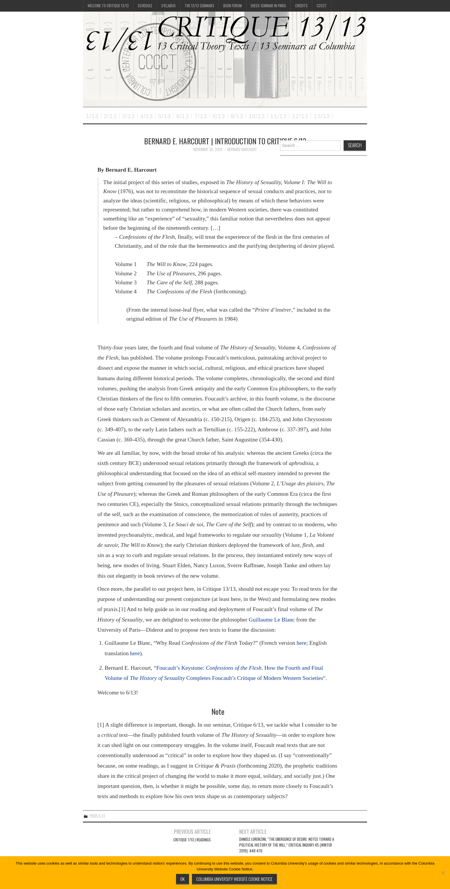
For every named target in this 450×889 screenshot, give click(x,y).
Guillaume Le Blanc (272, 620)
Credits (301, 5)
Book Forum (232, 5)
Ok (182, 878)
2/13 (110, 116)
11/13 (278, 116)
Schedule (145, 5)
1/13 (92, 116)
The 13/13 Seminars (199, 5)
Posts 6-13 (97, 816)
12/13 (300, 116)
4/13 (146, 116)
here (301, 643)
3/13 (128, 116)
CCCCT (322, 5)
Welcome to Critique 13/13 (108, 5)
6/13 (182, 116)
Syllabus (168, 5)
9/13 (237, 116)
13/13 (322, 116)
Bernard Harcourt (242, 149)
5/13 (164, 116)
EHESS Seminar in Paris (268, 5)
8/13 (218, 116)
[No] (443, 873)
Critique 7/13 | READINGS (192, 840)
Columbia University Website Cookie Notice (234, 878)
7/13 (200, 116)
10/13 (256, 116)
